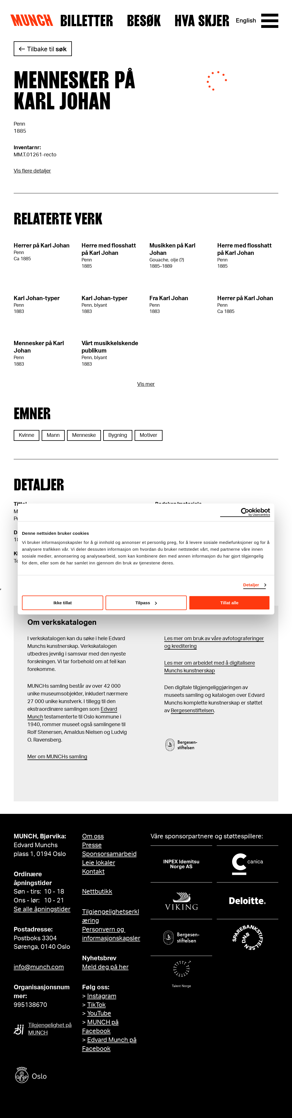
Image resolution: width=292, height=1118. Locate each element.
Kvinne (26, 435)
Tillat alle (229, 602)
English (246, 21)
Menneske (84, 435)
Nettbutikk (97, 891)
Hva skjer (202, 20)
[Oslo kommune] (56, 1076)
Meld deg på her (105, 967)
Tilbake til (47, 49)
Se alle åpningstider (42, 909)
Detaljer (251, 584)
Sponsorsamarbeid (109, 854)
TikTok (96, 1005)
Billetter (86, 20)
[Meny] (269, 21)
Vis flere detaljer (32, 171)
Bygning (117, 435)
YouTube (99, 1013)
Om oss (93, 836)
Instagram (101, 996)
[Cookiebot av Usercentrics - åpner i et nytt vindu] (245, 512)
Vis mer (146, 384)
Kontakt (93, 872)
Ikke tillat (62, 602)
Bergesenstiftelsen (192, 710)
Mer (31, 756)
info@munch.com (39, 967)
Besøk (144, 20)
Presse (92, 845)
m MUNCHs (54, 756)
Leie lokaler (98, 863)
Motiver (148, 435)
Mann (53, 435)
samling (77, 756)
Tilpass (146, 602)
